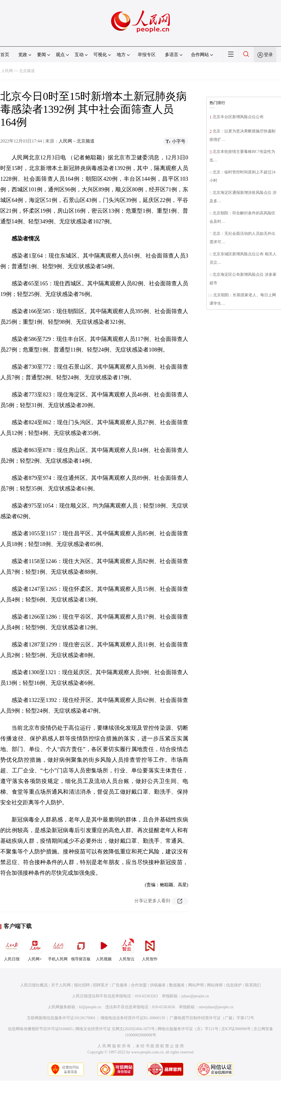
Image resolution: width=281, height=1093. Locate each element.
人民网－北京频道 (77, 141)
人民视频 (104, 948)
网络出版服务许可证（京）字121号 (188, 1029)
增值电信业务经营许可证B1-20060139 (132, 1018)
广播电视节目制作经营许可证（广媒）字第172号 (212, 1018)
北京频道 (27, 71)
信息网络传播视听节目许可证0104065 (40, 1029)
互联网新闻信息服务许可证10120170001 (61, 1018)
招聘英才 (101, 985)
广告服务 (120, 985)
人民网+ (35, 948)
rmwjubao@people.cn (216, 1007)
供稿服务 (158, 985)
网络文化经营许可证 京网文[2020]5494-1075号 (115, 1029)
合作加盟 (139, 985)
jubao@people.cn (195, 996)
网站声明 (196, 985)
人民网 (7, 71)
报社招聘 (82, 985)
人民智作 (150, 948)
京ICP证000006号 (236, 1029)
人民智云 (127, 948)
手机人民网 (58, 948)
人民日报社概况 (34, 985)
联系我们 (253, 985)
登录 (268, 54)
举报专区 (147, 54)
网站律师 (215, 985)
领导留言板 (81, 948)
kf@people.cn (90, 1007)
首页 (4, 54)
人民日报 (12, 948)
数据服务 (177, 985)
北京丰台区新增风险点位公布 (238, 117)
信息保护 (234, 985)
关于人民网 (61, 985)
